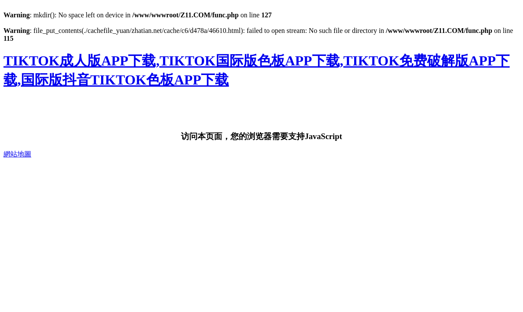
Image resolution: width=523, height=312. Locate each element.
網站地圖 (17, 154)
